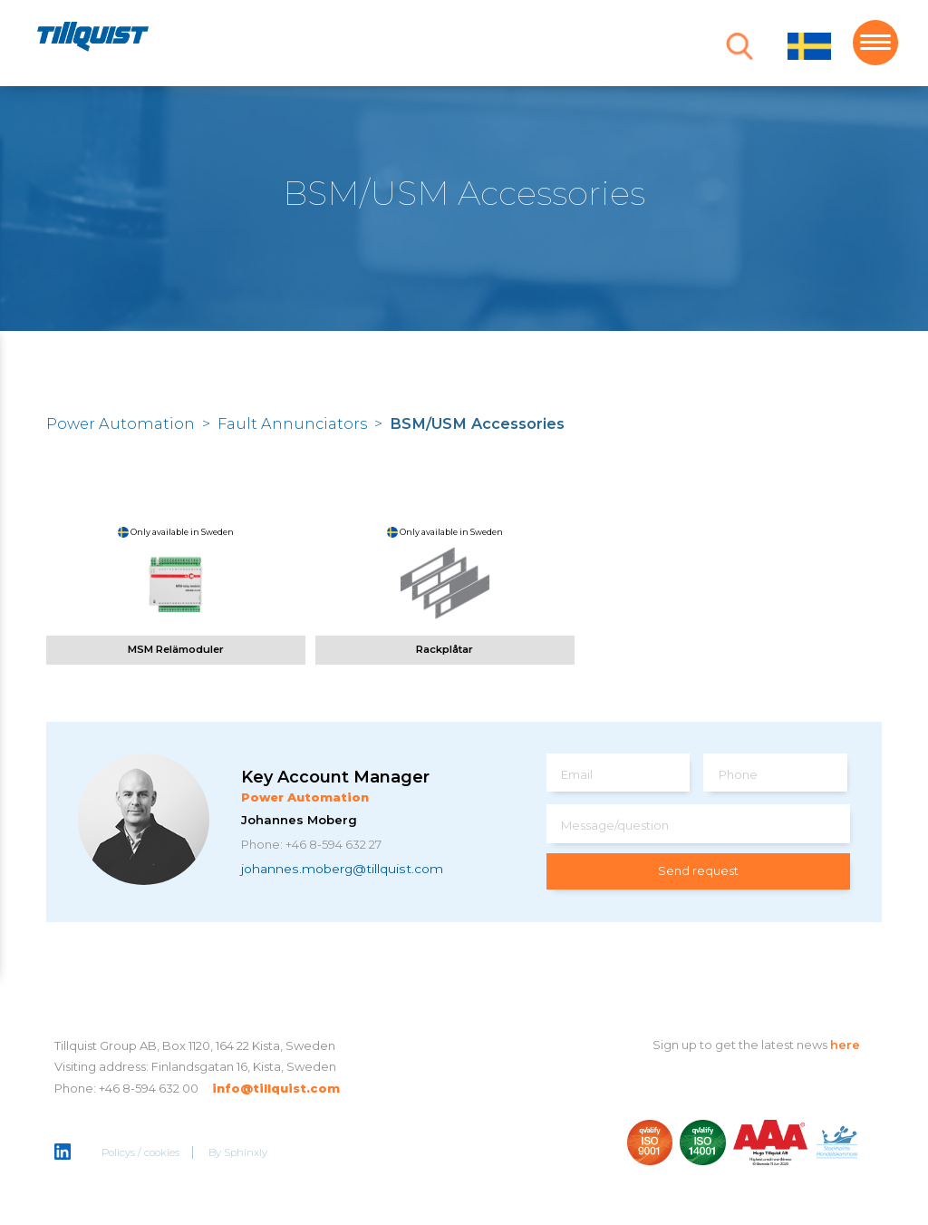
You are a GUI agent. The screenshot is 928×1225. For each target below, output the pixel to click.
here (845, 1044)
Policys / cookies (140, 1152)
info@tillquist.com (276, 1088)
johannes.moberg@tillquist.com (342, 868)
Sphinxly (245, 1152)
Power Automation (120, 423)
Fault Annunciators (292, 423)
